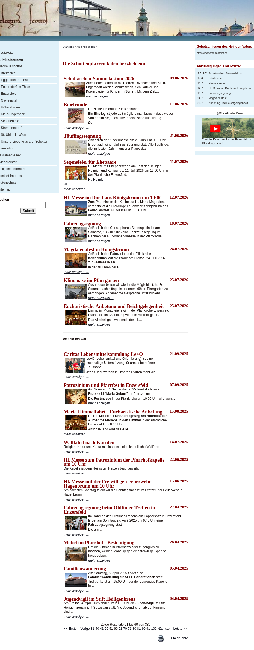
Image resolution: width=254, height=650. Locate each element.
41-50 (104, 629)
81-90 (141, 629)
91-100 (151, 629)
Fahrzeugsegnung (220, 93)
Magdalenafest (218, 98)
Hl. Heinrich (96, 180)
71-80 (132, 629)
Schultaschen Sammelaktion (226, 73)
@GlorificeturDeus (230, 113)
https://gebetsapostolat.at (212, 52)
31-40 (95, 629)
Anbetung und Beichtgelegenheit (228, 103)
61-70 (123, 629)
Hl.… (67, 184)
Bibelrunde (215, 78)
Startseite (68, 46)
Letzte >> (180, 629)
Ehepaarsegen (217, 83)
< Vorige (84, 629)
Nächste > (165, 629)
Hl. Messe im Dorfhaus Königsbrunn (230, 88)
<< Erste (70, 629)
